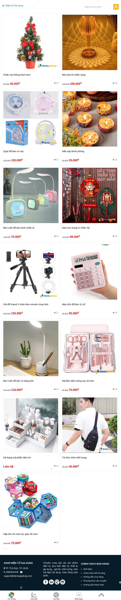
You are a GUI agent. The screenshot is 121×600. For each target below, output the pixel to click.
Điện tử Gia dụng (14, 5)
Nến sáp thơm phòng (73, 151)
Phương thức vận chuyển (95, 581)
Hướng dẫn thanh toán (93, 585)
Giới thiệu (87, 569)
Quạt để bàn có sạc (13, 151)
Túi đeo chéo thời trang (74, 457)
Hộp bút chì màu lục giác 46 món (20, 534)
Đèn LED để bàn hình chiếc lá (18, 228)
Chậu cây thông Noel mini (16, 75)
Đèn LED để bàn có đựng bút (18, 381)
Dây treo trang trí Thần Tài (76, 228)
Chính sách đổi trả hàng (94, 573)
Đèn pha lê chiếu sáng (74, 75)
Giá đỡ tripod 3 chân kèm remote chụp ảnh (25, 304)
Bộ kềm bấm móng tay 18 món (78, 381)
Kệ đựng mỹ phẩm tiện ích (17, 457)
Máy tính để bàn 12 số (73, 304)
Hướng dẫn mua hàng (93, 577)
